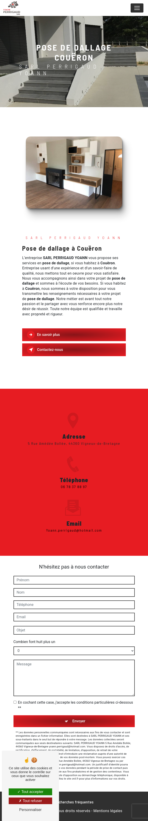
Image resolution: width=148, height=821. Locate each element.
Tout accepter (30, 792)
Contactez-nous (45, 350)
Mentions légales (107, 811)
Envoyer (78, 721)
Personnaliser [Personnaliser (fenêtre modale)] (30, 810)
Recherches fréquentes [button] (74, 801)
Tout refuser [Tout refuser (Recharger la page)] (30, 801)
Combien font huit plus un (34, 642)
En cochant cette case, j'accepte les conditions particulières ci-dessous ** (75, 705)
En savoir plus (43, 335)
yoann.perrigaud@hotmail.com (74, 523)
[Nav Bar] (137, 8)
